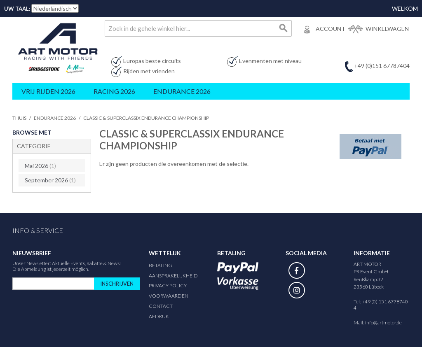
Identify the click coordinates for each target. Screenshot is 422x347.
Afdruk (159, 311)
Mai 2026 (38, 164)
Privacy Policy (168, 280)
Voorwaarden (168, 291)
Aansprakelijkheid (173, 271)
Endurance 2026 (182, 91)
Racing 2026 (114, 91)
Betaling (160, 260)
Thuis (19, 118)
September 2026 (48, 176)
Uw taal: (17, 8)
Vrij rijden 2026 (48, 91)
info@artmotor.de (383, 317)
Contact (161, 301)
